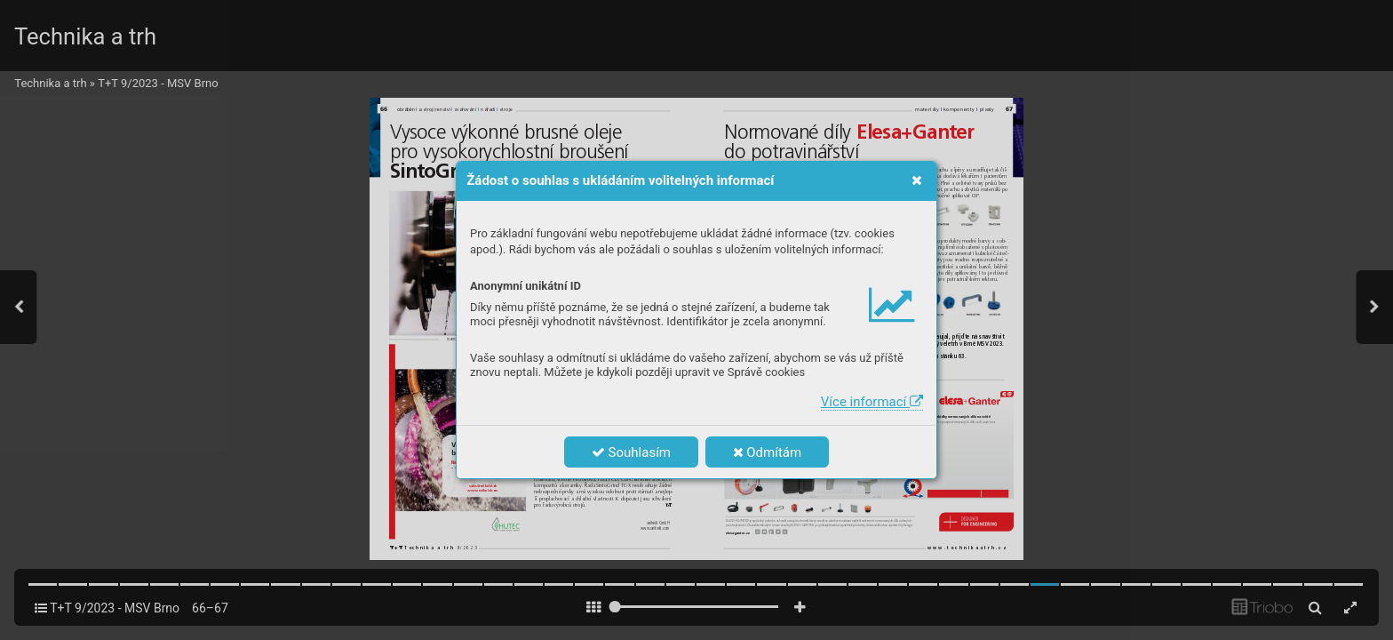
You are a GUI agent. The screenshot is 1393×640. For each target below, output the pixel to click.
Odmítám (767, 452)
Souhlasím (631, 452)
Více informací (872, 402)
